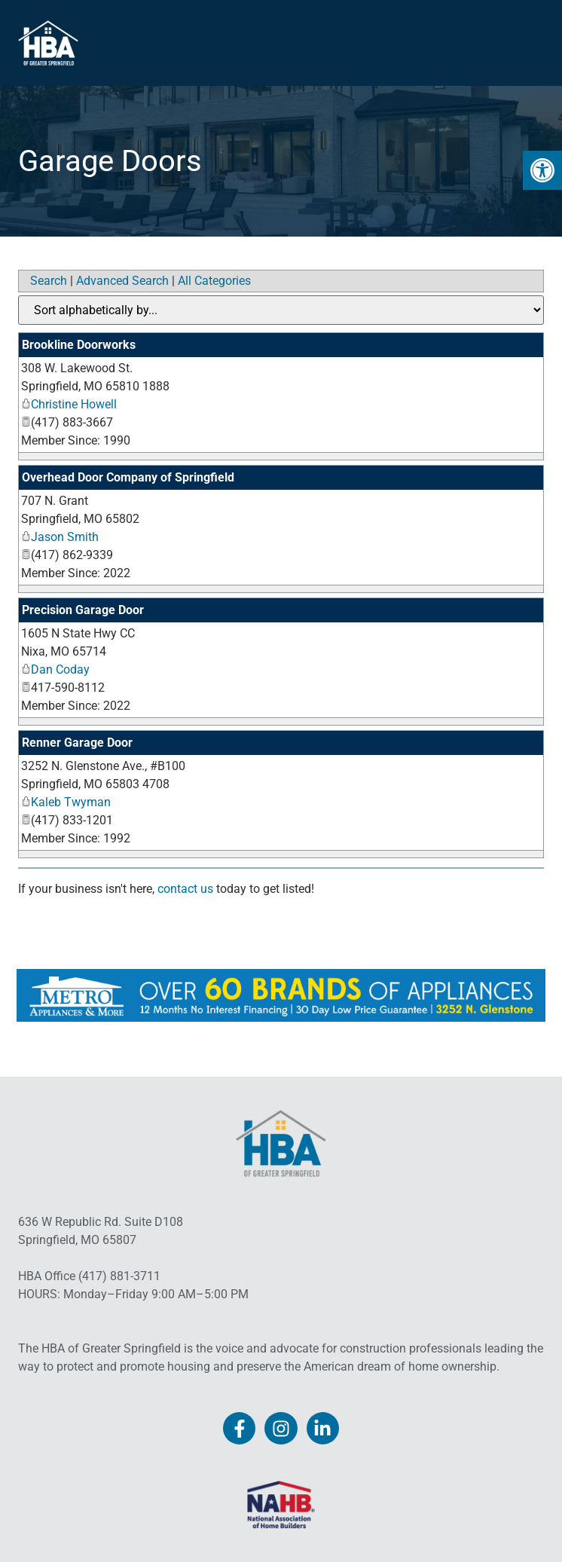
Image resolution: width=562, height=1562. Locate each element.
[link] (542, 170)
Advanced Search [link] (122, 281)
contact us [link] (185, 889)
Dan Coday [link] (55, 669)
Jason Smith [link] (60, 537)
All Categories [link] (214, 281)
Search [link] (48, 281)
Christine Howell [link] (69, 404)
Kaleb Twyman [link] (66, 802)
